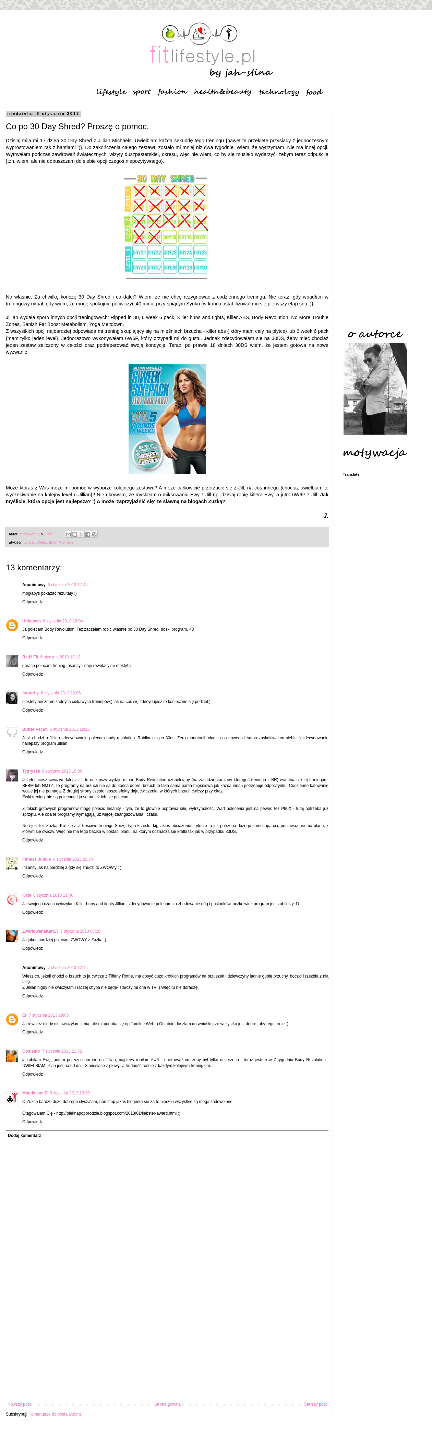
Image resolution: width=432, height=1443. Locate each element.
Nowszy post (19, 1404)
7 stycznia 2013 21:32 (62, 1051)
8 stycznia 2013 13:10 (70, 1093)
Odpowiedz (32, 601)
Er (24, 1015)
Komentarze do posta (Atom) (54, 1414)
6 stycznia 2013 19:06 (61, 693)
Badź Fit (30, 657)
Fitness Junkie (36, 859)
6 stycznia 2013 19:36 (62, 771)
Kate (26, 895)
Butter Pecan (35, 729)
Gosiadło (31, 1051)
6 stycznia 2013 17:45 (68, 584)
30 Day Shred (35, 542)
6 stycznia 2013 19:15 (70, 729)
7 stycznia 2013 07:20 (80, 931)
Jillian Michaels (60, 542)
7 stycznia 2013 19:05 (49, 1015)
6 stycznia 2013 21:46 (53, 895)
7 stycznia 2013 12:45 (68, 967)
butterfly (30, 693)
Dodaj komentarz (24, 1135)
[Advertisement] (167, 1345)
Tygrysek (31, 771)
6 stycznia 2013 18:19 (60, 657)
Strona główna (167, 1404)
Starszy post (315, 1404)
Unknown (31, 621)
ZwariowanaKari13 (40, 931)
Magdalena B (35, 1093)
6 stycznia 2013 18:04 (63, 621)
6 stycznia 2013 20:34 (73, 859)
